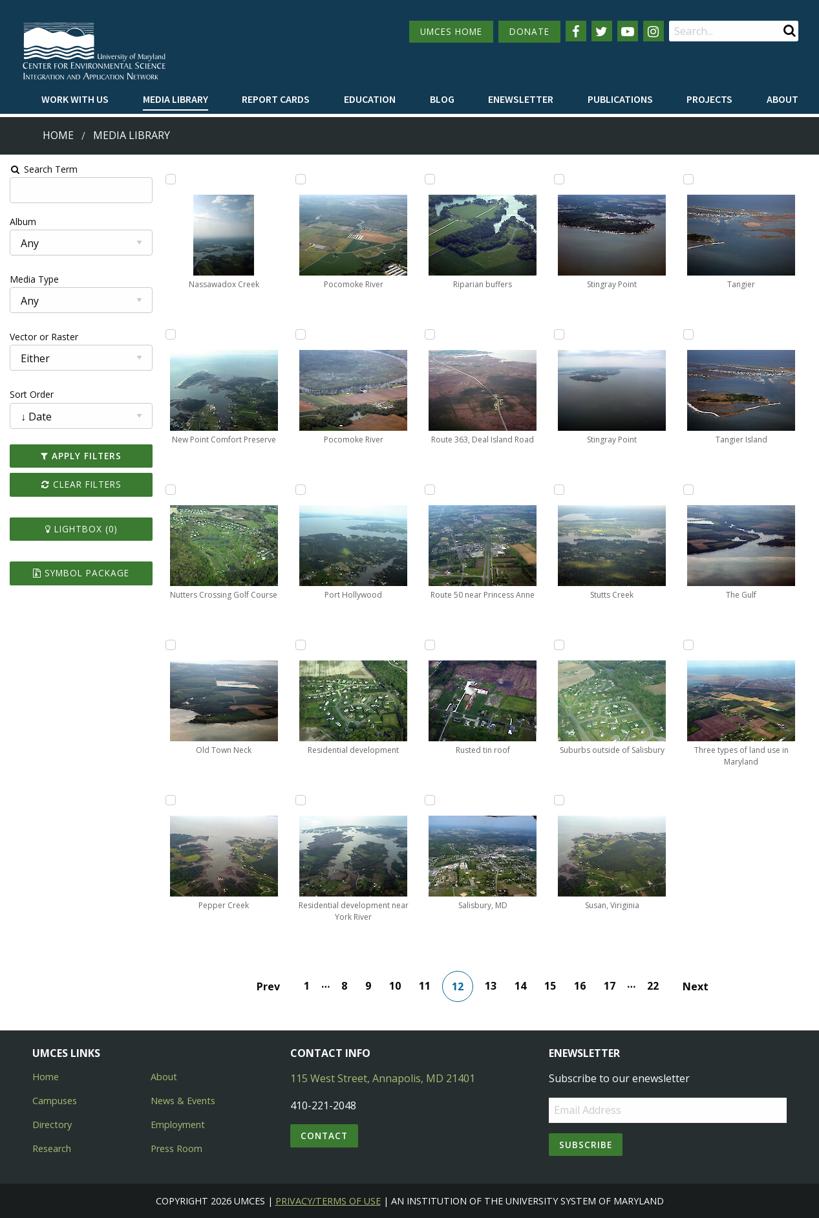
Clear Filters (80, 484)
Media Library (175, 98)
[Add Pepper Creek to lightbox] (170, 800)
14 (521, 986)
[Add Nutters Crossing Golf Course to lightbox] (170, 489)
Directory (52, 1124)
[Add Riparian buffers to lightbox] (430, 179)
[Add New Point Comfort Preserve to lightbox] (170, 334)
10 (395, 986)
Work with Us (75, 98)
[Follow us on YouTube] (627, 31)
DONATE (529, 31)
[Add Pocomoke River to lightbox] (300, 179)
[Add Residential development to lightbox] (300, 645)
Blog (442, 98)
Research (51, 1148)
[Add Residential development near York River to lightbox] (300, 800)
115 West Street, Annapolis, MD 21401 (382, 1078)
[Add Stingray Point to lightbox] (560, 179)
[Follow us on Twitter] (601, 31)
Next (696, 986)
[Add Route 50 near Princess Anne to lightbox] (430, 489)
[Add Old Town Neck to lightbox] (170, 645)
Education (370, 98)
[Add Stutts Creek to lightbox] (560, 489)
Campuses (54, 1100)
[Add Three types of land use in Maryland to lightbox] (690, 645)
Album (21, 221)
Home (58, 135)
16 (580, 986)
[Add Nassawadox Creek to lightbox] (170, 179)
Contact (324, 1135)
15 (551, 986)
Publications (620, 98)
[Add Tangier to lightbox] (690, 179)
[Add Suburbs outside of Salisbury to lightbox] (560, 645)
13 (491, 986)
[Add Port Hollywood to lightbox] (300, 489)
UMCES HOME (451, 31)
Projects (709, 98)
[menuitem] (75, 100)
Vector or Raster (42, 337)
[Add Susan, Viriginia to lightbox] (560, 800)
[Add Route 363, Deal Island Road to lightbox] (430, 334)
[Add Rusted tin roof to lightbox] (430, 645)
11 (425, 986)
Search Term (42, 169)
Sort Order (30, 394)
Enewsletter (520, 98)
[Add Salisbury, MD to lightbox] (430, 800)
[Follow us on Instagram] (653, 31)
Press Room (176, 1148)
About (782, 98)
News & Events (183, 1100)
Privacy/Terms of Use (328, 1201)
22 (653, 986)
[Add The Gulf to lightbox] (690, 489)
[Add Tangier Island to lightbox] (690, 334)
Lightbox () (80, 529)
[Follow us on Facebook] (576, 31)
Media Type (33, 279)
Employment (178, 1124)
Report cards (276, 98)
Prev (269, 986)
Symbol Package (80, 573)
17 (610, 986)
